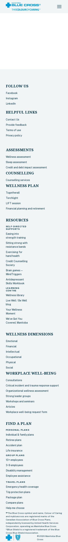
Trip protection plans (18, 492)
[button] (59, 6)
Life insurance (14, 450)
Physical (11, 362)
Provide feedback (16, 124)
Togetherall (13, 192)
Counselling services (18, 180)
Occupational (14, 357)
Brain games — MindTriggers (14, 272)
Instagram (12, 98)
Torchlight (12, 198)
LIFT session (13, 203)
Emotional (12, 341)
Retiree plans (13, 440)
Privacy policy (14, 135)
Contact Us (12, 119)
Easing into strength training (16, 235)
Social (9, 367)
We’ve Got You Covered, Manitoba (17, 320)
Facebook (12, 93)
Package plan (14, 497)
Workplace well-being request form (26, 412)
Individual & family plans (20, 434)
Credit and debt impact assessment (26, 167)
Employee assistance (18, 475)
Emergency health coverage (22, 486)
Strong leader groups (18, 396)
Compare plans (14, 502)
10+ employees (14, 459)
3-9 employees (14, 465)
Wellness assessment (18, 156)
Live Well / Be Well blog (16, 302)
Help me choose (15, 508)
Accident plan (14, 445)
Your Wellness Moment (14, 311)
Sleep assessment (16, 162)
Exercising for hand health (14, 254)
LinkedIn (11, 103)
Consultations (14, 380)
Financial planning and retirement (25, 208)
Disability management (19, 470)
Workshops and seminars (20, 401)
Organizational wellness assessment (27, 390)
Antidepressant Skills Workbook (15, 281)
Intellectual (13, 351)
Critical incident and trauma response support (32, 385)
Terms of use (13, 130)
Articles (10, 406)
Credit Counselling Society (17, 263)
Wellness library (15, 295)
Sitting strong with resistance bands (17, 244)
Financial (11, 346)
